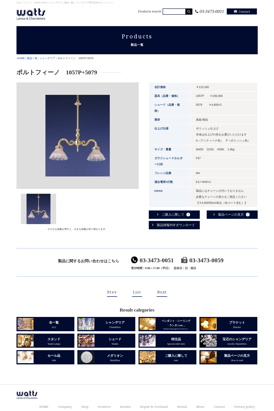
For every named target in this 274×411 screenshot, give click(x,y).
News (223, 18)
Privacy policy (244, 18)
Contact (244, 11)
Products (137, 18)
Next (162, 289)
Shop (121, 18)
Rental (208, 18)
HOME (85, 18)
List (137, 289)
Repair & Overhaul (182, 18)
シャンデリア (47, 55)
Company (104, 18)
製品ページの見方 (231, 212)
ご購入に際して (173, 212)
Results (156, 18)
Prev (112, 289)
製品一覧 (32, 55)
